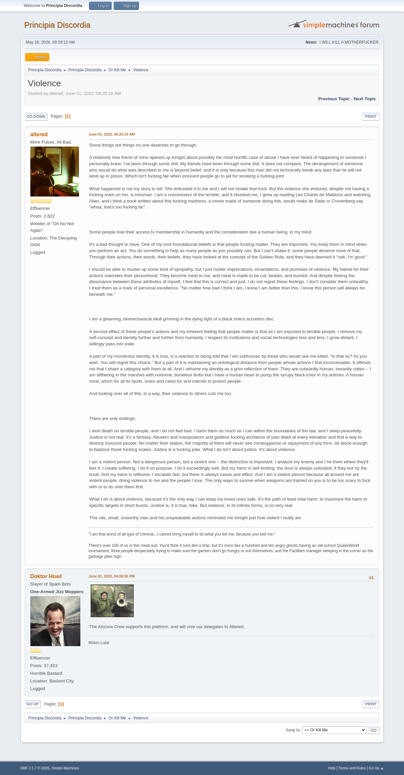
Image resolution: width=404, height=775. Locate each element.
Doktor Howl (46, 576)
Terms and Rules (352, 768)
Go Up (33, 704)
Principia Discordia (57, 24)
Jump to (292, 730)
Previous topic (334, 98)
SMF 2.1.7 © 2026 (35, 768)
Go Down (36, 117)
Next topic (365, 98)
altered (39, 134)
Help (331, 768)
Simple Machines (65, 768)
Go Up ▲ (376, 768)
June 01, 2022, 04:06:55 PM (112, 576)
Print (371, 117)
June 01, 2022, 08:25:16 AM (112, 134)
